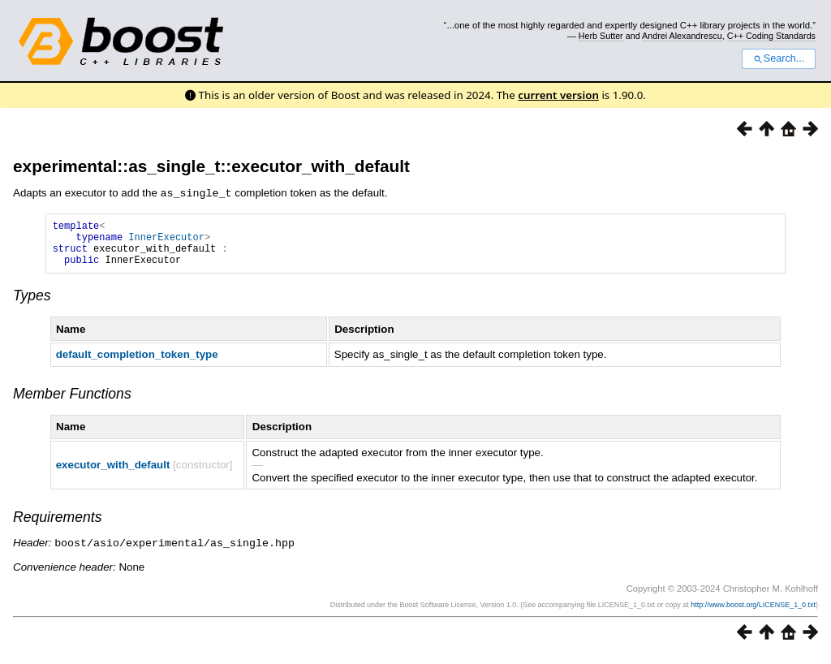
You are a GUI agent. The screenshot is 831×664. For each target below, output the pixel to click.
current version (558, 95)
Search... (778, 58)
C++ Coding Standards (771, 36)
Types (32, 304)
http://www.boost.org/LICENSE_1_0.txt (753, 613)
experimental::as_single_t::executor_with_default (211, 166)
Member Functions (72, 403)
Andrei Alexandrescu (682, 36)
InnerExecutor (166, 241)
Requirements (57, 526)
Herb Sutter (601, 36)
